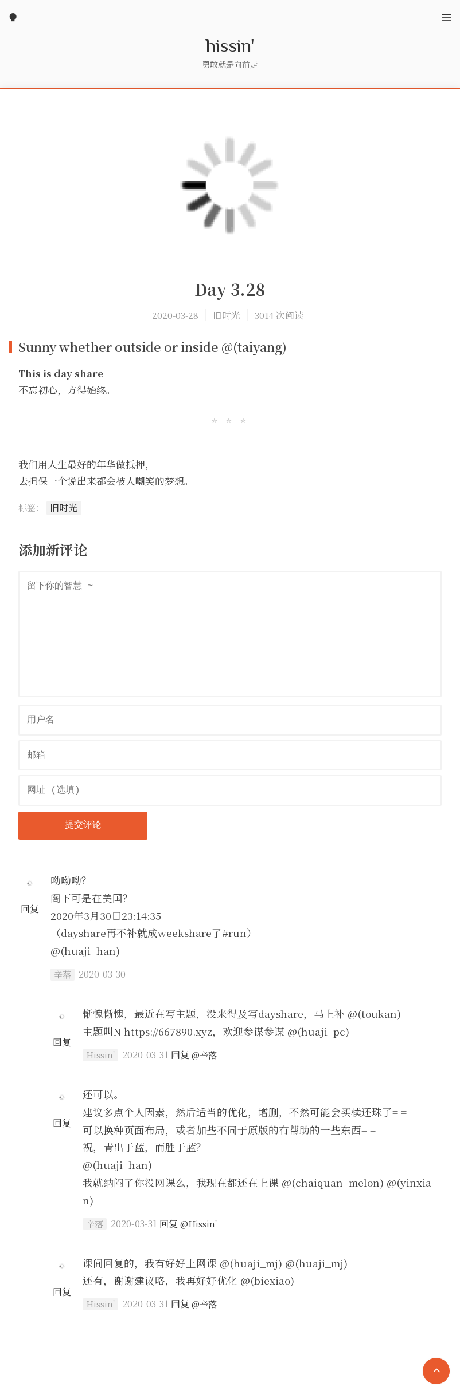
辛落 (62, 974)
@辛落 (204, 1055)
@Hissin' (198, 1224)
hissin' (230, 44)
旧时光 (226, 315)
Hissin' (100, 1055)
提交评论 (83, 825)
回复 (30, 908)
